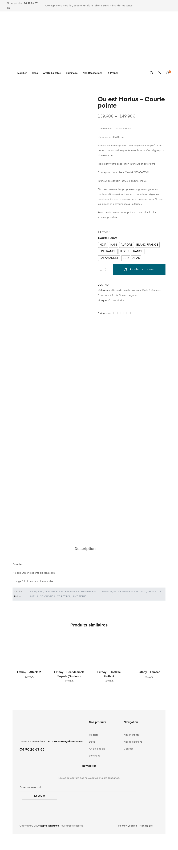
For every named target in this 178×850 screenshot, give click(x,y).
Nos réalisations (92, 73)
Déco (35, 73)
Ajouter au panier (142, 269)
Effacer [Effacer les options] (105, 232)
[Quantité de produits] (101, 269)
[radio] (103, 245)
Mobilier (22, 73)
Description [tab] (85, 573)
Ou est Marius (116, 300)
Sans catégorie (127, 295)
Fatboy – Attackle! (29, 696)
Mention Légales (127, 842)
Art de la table (52, 73)
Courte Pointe (107, 238)
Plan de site (146, 842)
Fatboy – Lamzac (149, 696)
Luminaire (72, 73)
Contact (128, 773)
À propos (113, 73)
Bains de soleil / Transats (126, 290)
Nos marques (131, 759)
